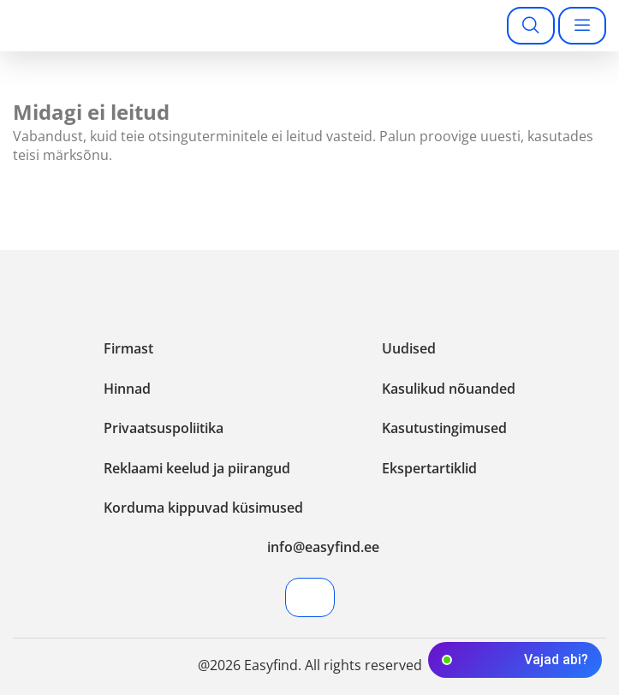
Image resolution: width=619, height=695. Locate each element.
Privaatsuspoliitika (163, 428)
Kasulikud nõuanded (448, 388)
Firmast (128, 348)
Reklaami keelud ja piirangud (197, 468)
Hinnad (127, 388)
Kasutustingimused (444, 428)
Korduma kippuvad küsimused (203, 507)
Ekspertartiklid (429, 468)
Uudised (409, 348)
